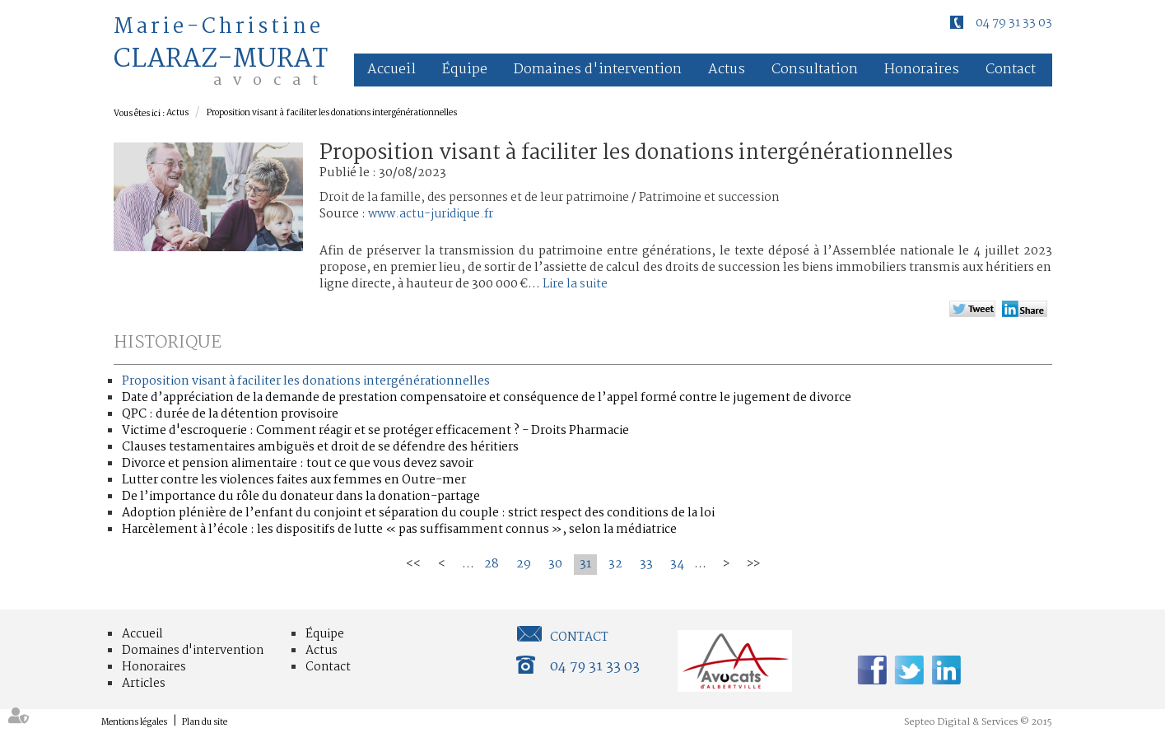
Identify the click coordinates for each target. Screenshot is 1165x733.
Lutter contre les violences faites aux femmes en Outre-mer (294, 480)
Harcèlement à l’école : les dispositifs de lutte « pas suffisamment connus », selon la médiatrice (399, 529)
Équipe (464, 69)
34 (677, 564)
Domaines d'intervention (598, 69)
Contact (1011, 69)
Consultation (814, 69)
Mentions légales (134, 723)
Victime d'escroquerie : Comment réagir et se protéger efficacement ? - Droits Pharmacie (375, 431)
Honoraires (921, 69)
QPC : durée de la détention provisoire (230, 414)
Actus (726, 69)
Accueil (391, 69)
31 (585, 564)
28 (491, 564)
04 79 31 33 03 (1014, 23)
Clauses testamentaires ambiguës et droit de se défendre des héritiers (320, 447)
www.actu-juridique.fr (430, 214)
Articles (143, 683)
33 (646, 564)
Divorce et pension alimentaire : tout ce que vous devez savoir (297, 464)
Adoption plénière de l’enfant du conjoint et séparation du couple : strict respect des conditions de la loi (418, 513)
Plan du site (204, 723)
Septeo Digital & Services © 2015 (978, 722)
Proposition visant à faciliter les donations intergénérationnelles (332, 113)
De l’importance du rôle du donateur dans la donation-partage (301, 497)
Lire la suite (575, 284)
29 (523, 564)
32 (615, 564)
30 (555, 564)
